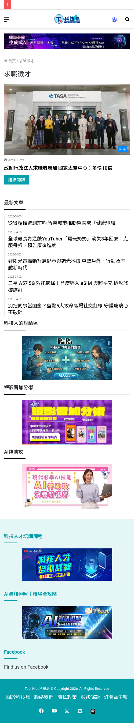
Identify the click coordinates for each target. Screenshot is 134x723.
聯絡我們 (43, 697)
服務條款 (90, 697)
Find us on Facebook (26, 667)
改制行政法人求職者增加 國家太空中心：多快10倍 (58, 168)
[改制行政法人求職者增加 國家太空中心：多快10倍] (67, 119)
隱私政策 (67, 697)
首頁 (10, 61)
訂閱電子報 (116, 697)
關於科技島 (18, 697)
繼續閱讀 (16, 179)
